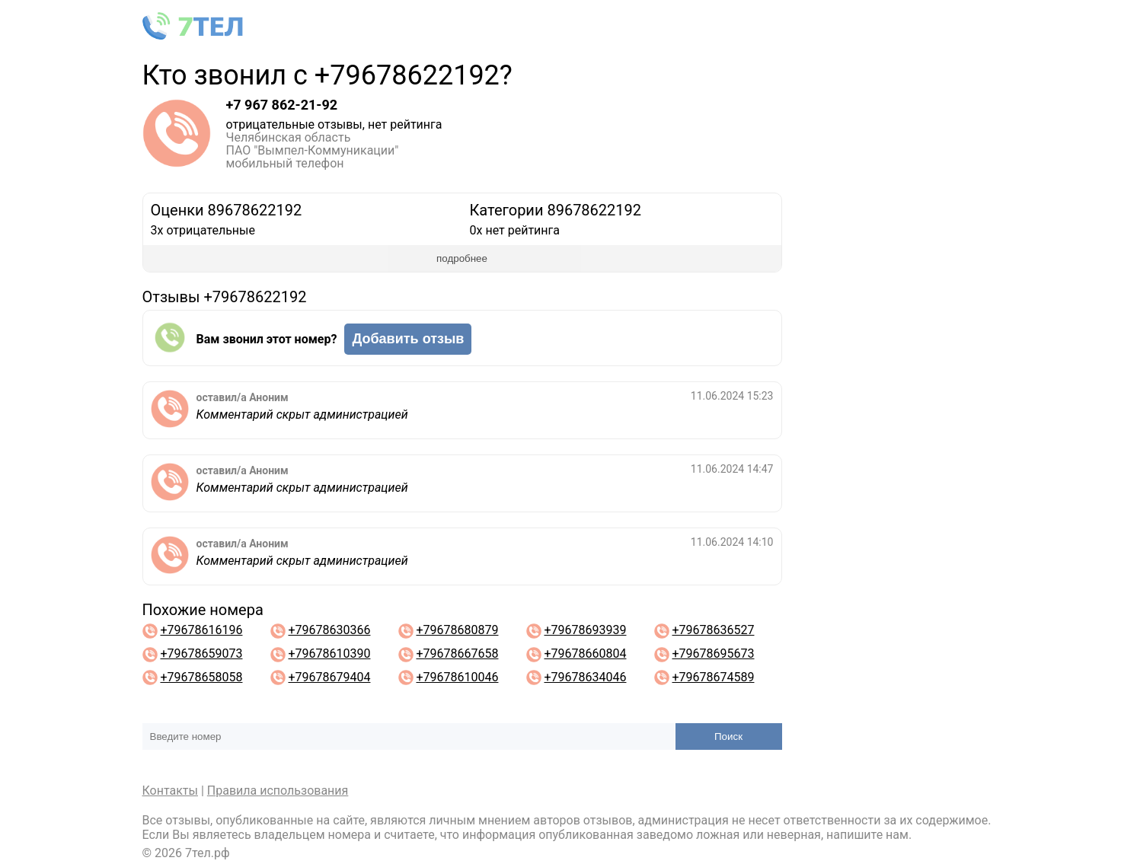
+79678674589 (713, 677)
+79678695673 (713, 653)
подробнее (461, 258)
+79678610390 (329, 653)
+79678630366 (329, 630)
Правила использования (278, 790)
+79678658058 (201, 677)
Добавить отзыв (408, 338)
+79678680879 (457, 630)
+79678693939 (585, 630)
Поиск (728, 736)
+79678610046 (457, 677)
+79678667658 (457, 653)
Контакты (170, 790)
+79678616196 (201, 630)
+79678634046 (585, 677)
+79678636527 (713, 630)
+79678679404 (329, 677)
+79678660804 (585, 653)
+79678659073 (201, 653)
